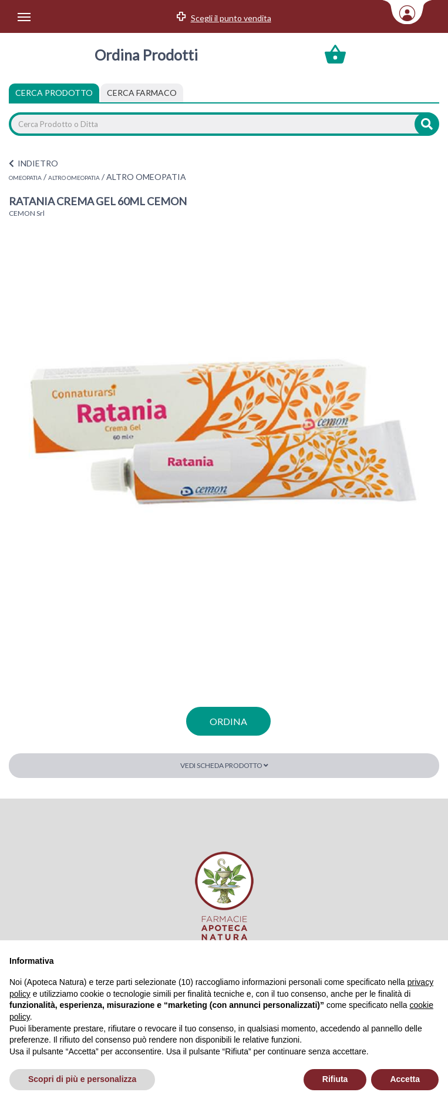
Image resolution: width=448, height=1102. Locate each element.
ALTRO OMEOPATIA (74, 177)
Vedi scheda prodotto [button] (224, 765)
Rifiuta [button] (335, 1079)
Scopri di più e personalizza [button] (82, 1079)
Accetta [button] (405, 1079)
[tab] (141, 93)
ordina (228, 721)
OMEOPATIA (25, 177)
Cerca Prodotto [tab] (54, 93)
